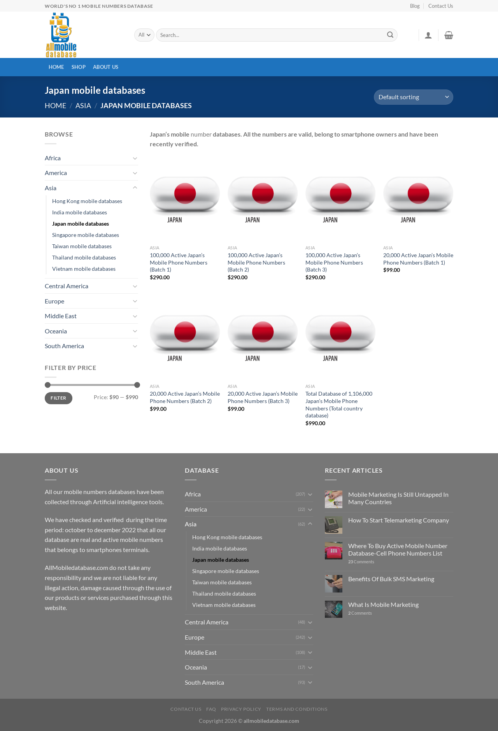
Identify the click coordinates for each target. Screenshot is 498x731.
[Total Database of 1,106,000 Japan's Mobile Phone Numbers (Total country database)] (340, 338)
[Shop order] (413, 97)
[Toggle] (135, 158)
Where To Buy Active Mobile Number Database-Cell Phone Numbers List (397, 549)
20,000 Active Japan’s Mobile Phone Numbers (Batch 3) (263, 397)
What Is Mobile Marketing (383, 604)
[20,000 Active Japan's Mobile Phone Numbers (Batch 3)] (263, 338)
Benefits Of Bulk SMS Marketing (391, 578)
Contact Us (440, 6)
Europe (54, 301)
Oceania (56, 331)
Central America (66, 285)
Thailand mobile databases (84, 257)
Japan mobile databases (80, 223)
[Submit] (390, 35)
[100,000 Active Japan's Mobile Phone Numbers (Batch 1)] (185, 199)
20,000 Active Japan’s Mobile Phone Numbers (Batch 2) (185, 397)
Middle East (61, 315)
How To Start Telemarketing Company (398, 520)
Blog (415, 6)
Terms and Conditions (296, 709)
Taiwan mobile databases (82, 246)
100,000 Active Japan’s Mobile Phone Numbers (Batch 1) (178, 262)
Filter (58, 398)
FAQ (211, 709)
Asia (83, 105)
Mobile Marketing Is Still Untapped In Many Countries (398, 498)
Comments (361, 561)
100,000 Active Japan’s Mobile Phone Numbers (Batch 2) (256, 262)
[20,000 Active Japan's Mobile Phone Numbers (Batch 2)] (185, 338)
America (56, 172)
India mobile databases (79, 212)
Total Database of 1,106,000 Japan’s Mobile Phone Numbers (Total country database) (338, 404)
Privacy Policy (241, 709)
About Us (105, 67)
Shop (79, 67)
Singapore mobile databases (85, 234)
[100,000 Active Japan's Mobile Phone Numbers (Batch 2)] (263, 199)
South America (64, 345)
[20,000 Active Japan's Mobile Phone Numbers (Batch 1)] (418, 199)
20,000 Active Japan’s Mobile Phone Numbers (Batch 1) (418, 259)
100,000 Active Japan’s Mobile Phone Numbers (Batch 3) (334, 262)
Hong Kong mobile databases (87, 201)
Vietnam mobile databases (84, 268)
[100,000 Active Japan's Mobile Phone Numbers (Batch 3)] (340, 199)
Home (56, 67)
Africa (53, 157)
